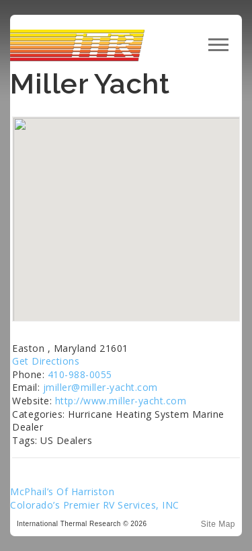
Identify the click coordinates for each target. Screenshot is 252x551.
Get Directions (45, 361)
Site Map (218, 524)
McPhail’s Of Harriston (62, 491)
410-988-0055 (80, 374)
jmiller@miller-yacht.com (100, 387)
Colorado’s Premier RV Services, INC (94, 505)
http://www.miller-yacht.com (121, 400)
